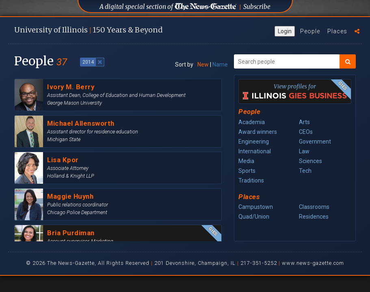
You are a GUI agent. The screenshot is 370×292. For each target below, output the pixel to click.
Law (304, 151)
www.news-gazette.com (313, 263)
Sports (246, 170)
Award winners (257, 132)
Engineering (253, 141)
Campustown (255, 207)
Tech (305, 170)
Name (220, 64)
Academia (251, 122)
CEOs (306, 132)
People (310, 31)
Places (337, 31)
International (254, 151)
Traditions (251, 180)
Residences (314, 216)
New (203, 64)
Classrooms (314, 207)
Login (285, 31)
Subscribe (256, 7)
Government (315, 141)
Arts (304, 122)
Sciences (310, 161)
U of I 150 (88, 29)
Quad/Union (253, 216)
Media (246, 161)
